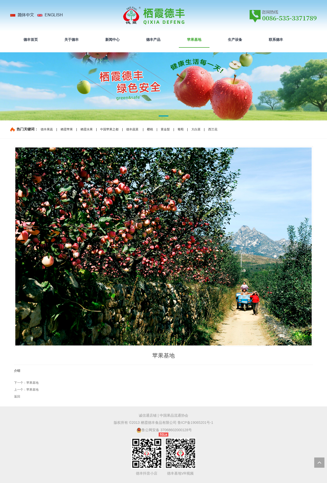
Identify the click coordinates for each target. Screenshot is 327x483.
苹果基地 (32, 383)
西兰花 (212, 129)
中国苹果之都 (109, 129)
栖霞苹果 (67, 129)
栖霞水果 (86, 129)
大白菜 (196, 129)
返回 (17, 396)
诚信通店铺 (148, 415)
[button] (163, 117)
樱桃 (150, 129)
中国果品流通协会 (174, 415)
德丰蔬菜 (132, 129)
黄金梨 (165, 129)
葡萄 (181, 129)
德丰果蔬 (47, 129)
